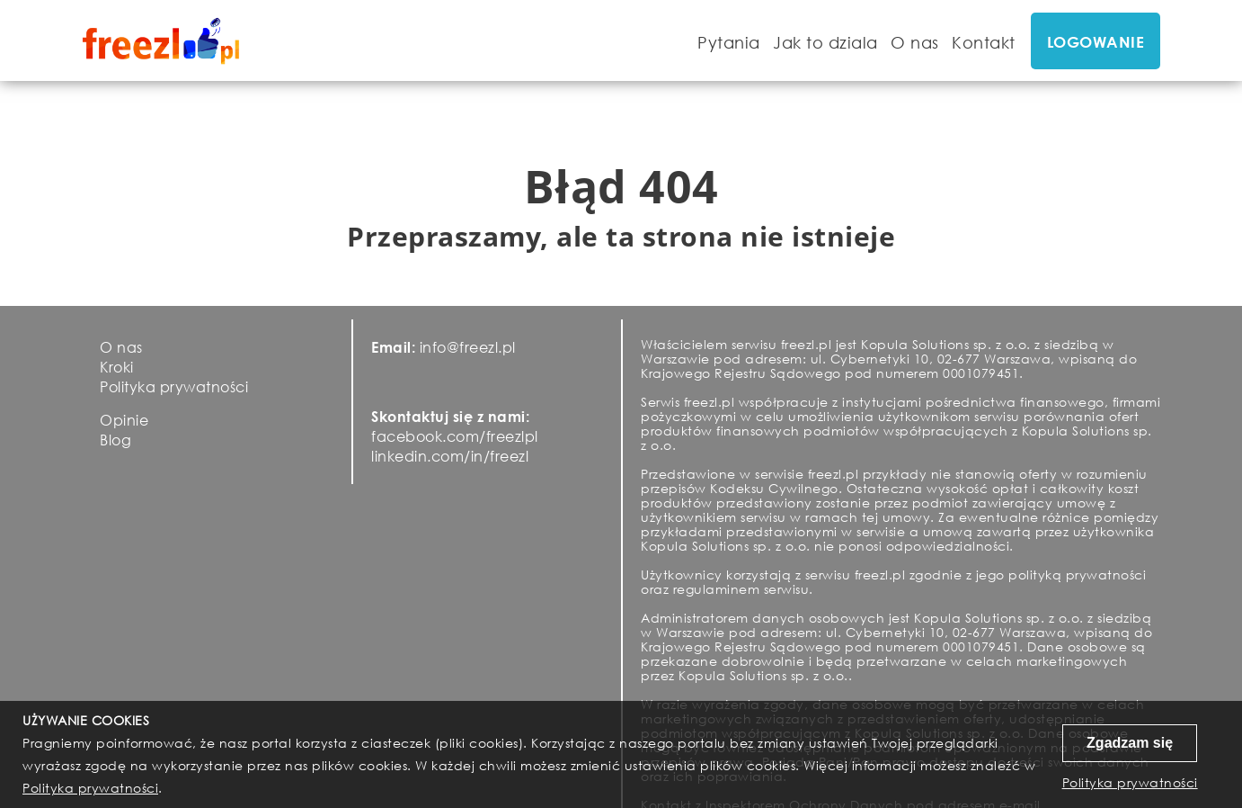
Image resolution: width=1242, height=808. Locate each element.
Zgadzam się (1130, 742)
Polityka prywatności (174, 386)
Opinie (124, 419)
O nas (915, 42)
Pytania (728, 42)
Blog (115, 439)
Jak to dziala (825, 42)
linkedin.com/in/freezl (449, 455)
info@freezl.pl (468, 346)
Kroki (117, 366)
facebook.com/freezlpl (454, 435)
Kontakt (984, 42)
